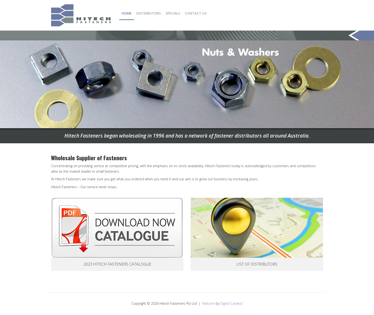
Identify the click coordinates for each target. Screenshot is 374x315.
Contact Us (196, 13)
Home (127, 13)
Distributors (148, 13)
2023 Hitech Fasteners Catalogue (117, 264)
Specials (173, 13)
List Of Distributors (256, 264)
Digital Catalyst (231, 303)
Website (208, 303)
